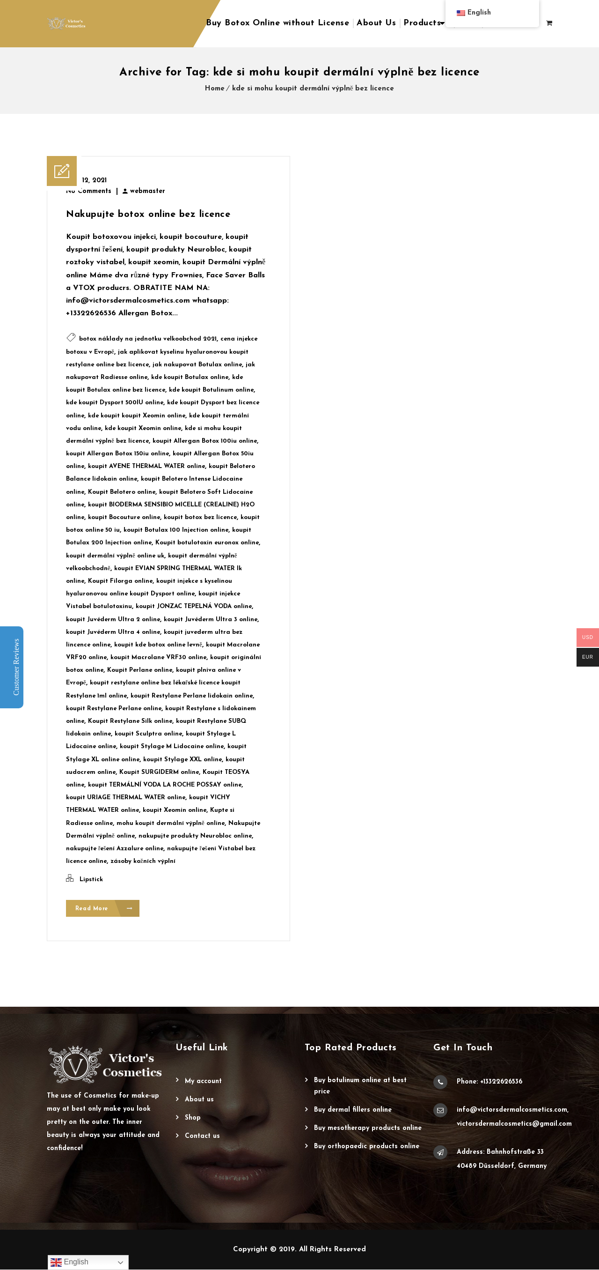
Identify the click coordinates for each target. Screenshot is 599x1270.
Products (422, 23)
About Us (376, 23)
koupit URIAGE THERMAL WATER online (125, 798)
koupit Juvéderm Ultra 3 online (210, 619)
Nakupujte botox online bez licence (148, 214)
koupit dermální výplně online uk (115, 556)
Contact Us (202, 1136)
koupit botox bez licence (200, 517)
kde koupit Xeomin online (143, 428)
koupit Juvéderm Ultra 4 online (113, 632)
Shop (193, 1118)
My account (203, 1081)
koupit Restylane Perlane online (113, 709)
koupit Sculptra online (148, 734)
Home (215, 88)
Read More (104, 909)
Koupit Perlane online (139, 670)
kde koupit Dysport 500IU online (114, 403)
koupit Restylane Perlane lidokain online (192, 696)
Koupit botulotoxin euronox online (207, 543)
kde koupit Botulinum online (211, 390)
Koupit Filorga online (120, 581)
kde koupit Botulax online (189, 377)
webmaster (147, 191)
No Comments (88, 191)
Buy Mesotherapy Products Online (368, 1128)
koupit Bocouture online (124, 517)
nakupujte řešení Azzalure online (114, 849)
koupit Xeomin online (174, 810)
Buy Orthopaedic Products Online (366, 1147)
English (69, 1262)
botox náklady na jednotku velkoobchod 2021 (148, 339)
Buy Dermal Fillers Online (353, 1110)
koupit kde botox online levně (158, 645)
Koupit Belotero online (121, 492)
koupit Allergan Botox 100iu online (205, 441)
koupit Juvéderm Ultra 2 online (113, 619)
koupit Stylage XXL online (182, 760)
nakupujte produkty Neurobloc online (195, 836)
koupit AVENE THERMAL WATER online (146, 466)
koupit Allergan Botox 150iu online (117, 454)
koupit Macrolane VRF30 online (158, 657)
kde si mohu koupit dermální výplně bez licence (313, 88)
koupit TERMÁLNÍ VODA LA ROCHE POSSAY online (164, 785)
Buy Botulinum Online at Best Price (360, 1086)
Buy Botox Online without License (277, 23)
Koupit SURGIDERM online (159, 772)
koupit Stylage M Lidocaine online (172, 746)
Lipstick (91, 879)
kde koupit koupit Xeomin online (136, 416)
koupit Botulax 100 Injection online (176, 530)
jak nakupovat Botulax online (197, 365)
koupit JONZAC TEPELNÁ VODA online (194, 606)
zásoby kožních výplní (142, 861)
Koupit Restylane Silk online (130, 721)
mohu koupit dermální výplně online (171, 823)
